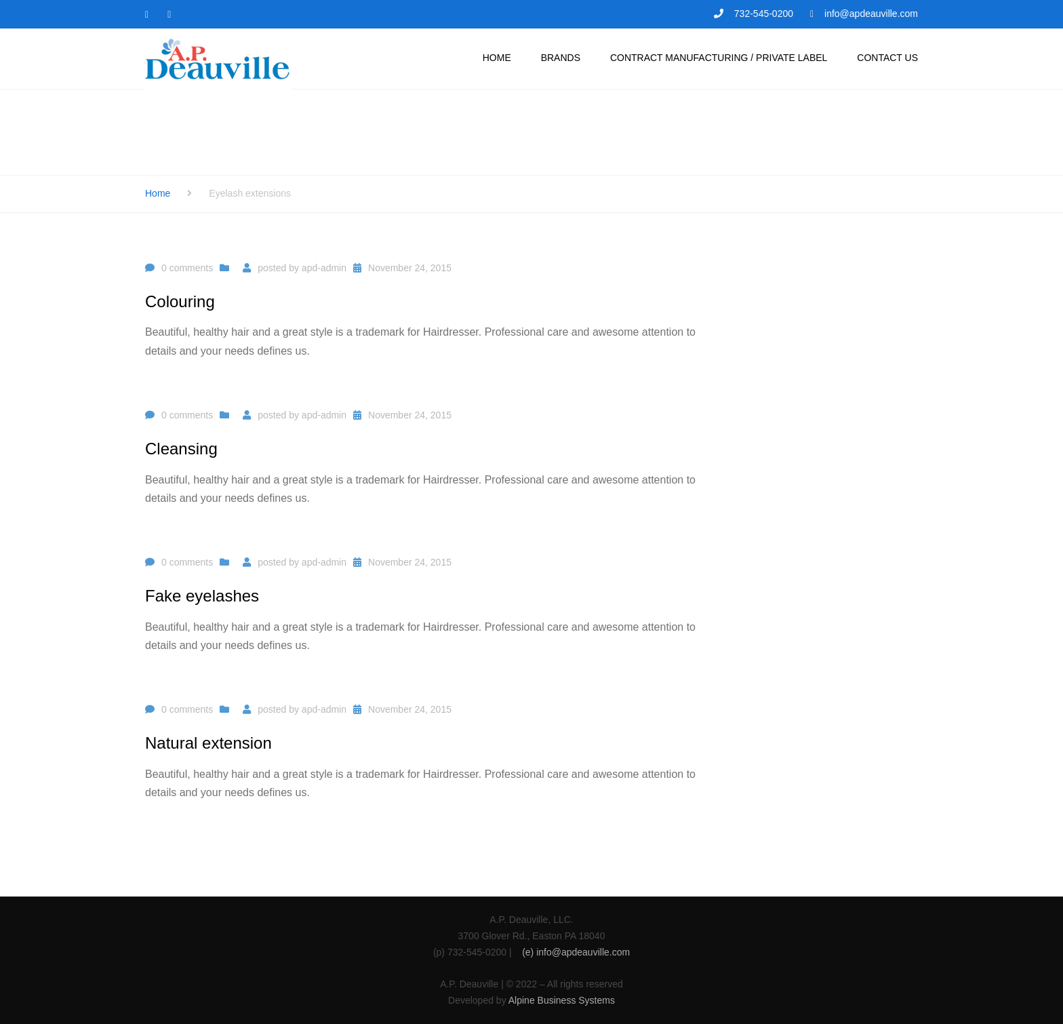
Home (157, 193)
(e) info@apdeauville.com (576, 952)
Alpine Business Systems (561, 1000)
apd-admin (324, 267)
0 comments (187, 267)
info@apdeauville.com (871, 13)
